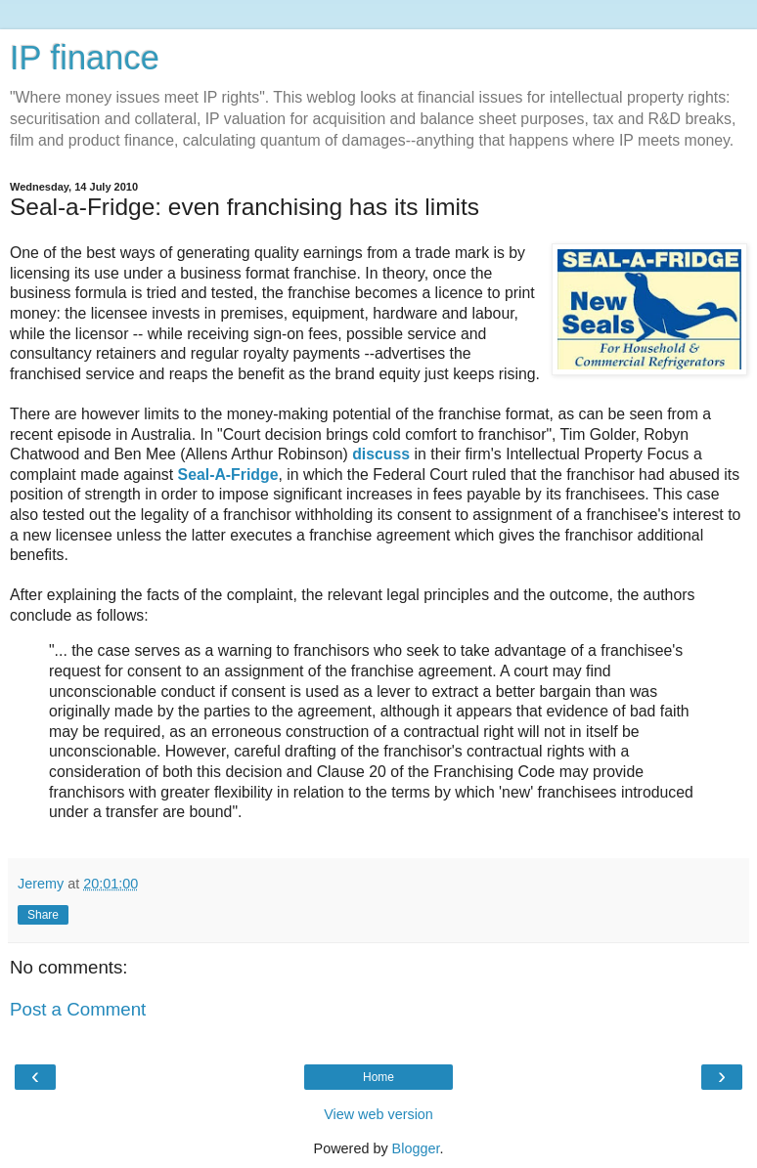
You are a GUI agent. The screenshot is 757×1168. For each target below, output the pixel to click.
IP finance (84, 57)
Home (378, 1077)
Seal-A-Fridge (225, 474)
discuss (383, 454)
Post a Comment (78, 1009)
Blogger (416, 1148)
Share (43, 915)
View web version (378, 1114)
